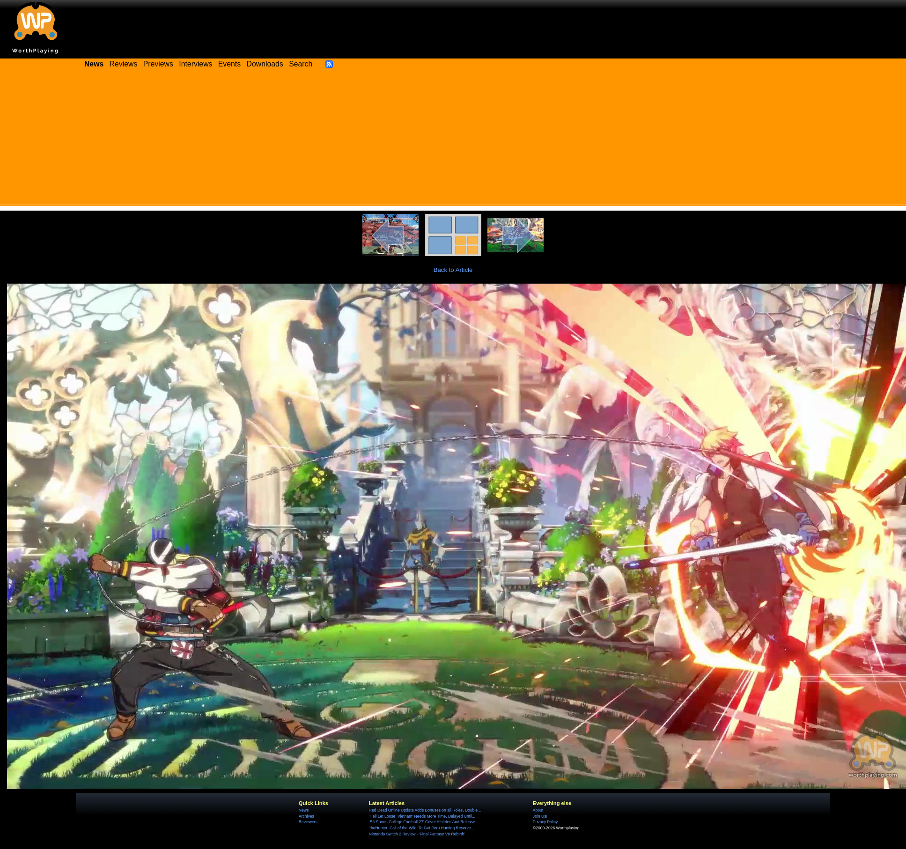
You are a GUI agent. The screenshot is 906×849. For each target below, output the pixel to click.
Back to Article (453, 269)
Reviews (124, 64)
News (304, 810)
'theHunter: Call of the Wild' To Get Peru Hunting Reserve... (421, 828)
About (538, 810)
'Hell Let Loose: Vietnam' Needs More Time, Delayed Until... (422, 816)
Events (229, 64)
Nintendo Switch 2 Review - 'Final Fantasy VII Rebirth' (417, 834)
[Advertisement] (453, 140)
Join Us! (540, 816)
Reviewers (308, 822)
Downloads (265, 64)
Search (300, 64)
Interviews (195, 64)
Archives (306, 816)
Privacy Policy (545, 822)
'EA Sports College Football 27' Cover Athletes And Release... (424, 822)
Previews (158, 64)
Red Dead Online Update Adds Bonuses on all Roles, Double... (425, 810)
